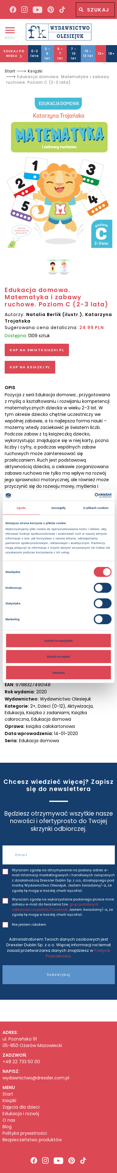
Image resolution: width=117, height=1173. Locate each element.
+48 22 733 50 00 (21, 1062)
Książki (35, 71)
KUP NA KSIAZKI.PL (30, 367)
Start (10, 71)
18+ (111, 53)
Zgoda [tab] (21, 507)
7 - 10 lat (73, 54)
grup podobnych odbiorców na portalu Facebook (55, 907)
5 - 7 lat (60, 54)
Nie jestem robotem (29, 924)
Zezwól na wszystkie (58, 640)
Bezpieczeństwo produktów (32, 1140)
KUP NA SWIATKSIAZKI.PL (37, 349)
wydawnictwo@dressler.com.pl (35, 1078)
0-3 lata (35, 53)
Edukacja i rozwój (20, 1113)
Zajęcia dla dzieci (21, 1107)
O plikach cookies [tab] (96, 507)
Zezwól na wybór (58, 656)
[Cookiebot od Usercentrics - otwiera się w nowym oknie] (85, 495)
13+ (101, 53)
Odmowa (58, 672)
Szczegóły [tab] (58, 507)
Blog (7, 1126)
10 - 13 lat (88, 53)
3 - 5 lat (47, 54)
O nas (8, 1120)
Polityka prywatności (24, 1133)
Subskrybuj (59, 974)
